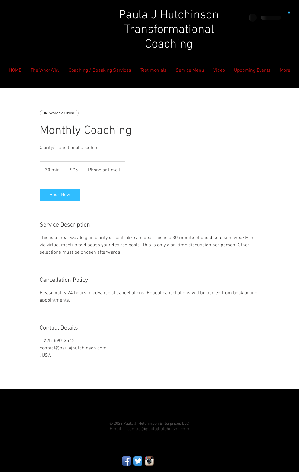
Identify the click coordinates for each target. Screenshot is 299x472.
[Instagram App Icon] (149, 461)
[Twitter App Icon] (137, 461)
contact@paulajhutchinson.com (158, 429)
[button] (289, 12)
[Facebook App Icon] (126, 461)
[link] (60, 195)
